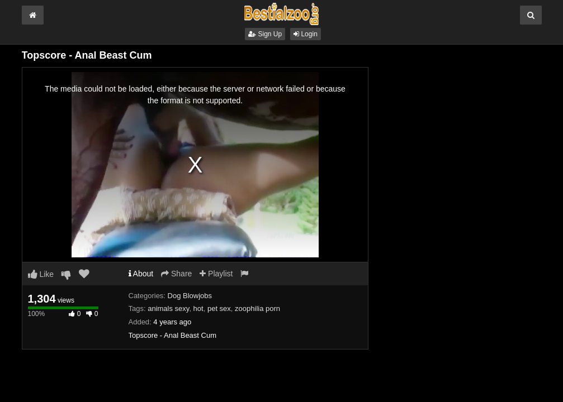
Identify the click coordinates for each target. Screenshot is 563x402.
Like (41, 274)
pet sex (219, 308)
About (141, 273)
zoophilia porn (257, 308)
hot (198, 308)
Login (306, 34)
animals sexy (168, 308)
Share (176, 273)
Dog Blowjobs (190, 295)
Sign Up (265, 34)
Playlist (216, 273)
